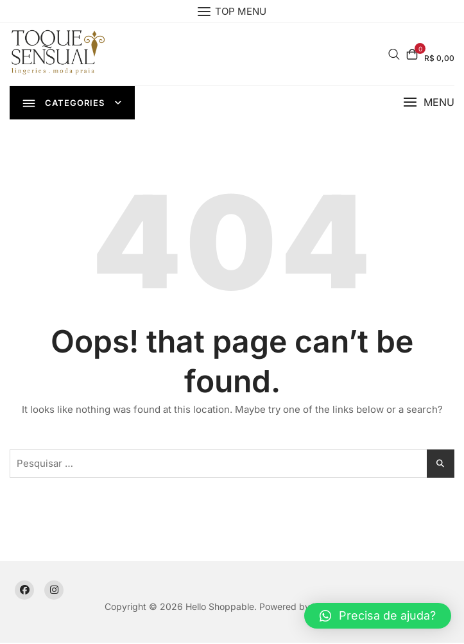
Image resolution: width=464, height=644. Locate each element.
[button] (428, 103)
